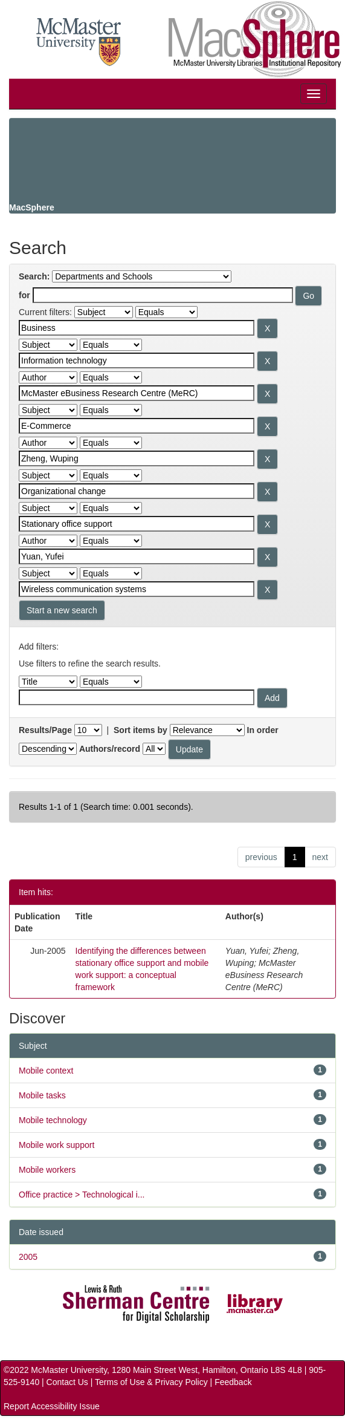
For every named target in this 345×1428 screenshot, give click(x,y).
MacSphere (31, 207)
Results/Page (45, 730)
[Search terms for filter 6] (136, 491)
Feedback (232, 1382)
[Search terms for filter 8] (136, 556)
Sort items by (140, 730)
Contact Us (67, 1382)
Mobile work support (56, 1145)
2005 (28, 1257)
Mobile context (46, 1070)
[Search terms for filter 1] (136, 328)
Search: (34, 276)
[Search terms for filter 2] (136, 360)
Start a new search (62, 610)
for (24, 295)
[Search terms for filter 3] (136, 393)
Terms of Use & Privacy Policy (151, 1382)
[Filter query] (136, 697)
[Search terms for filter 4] (136, 426)
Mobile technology (53, 1120)
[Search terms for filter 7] (136, 524)
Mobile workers (47, 1170)
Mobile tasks (42, 1095)
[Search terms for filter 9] (136, 589)
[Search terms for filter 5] (136, 458)
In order (263, 730)
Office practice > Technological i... (81, 1194)
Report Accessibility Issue (52, 1406)
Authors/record (109, 749)
